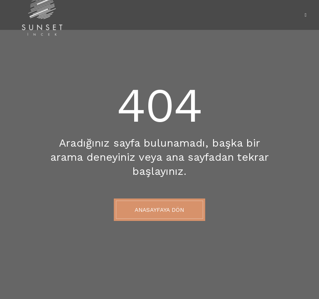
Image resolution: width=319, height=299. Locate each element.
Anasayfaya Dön (159, 209)
